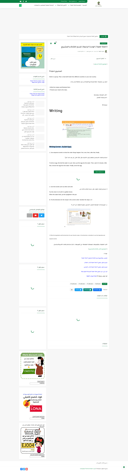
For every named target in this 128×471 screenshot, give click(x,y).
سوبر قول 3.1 (90, 283)
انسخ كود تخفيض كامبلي (38, 416)
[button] (97, 289)
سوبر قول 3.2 (82, 283)
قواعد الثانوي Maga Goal (38, 82)
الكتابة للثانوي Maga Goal (38, 95)
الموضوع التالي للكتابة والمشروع (97, 249)
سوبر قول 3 (103, 43)
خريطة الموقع (82, 1)
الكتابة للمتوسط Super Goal (37, 93)
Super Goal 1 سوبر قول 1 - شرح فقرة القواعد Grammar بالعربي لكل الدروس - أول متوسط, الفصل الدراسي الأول (27, 113)
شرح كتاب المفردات (101, 463)
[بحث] (20, 5)
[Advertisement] (64, 21)
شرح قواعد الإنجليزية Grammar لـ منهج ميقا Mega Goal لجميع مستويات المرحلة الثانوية (27, 105)
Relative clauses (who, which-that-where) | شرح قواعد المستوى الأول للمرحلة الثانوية (28, 130)
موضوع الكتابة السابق (100, 64)
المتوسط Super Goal (75, 5)
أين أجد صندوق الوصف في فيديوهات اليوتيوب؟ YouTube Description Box (28, 138)
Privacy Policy (64, 1)
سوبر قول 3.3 (74, 283)
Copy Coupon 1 (41, 381)
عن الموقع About (73, 1)
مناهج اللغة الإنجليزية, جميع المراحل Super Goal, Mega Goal (82, 36)
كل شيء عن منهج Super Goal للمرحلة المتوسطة (94, 271)
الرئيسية (85, 5)
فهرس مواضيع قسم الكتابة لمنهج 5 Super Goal (94, 258)
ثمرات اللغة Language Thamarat (88, 468)
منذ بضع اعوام (30, 101)
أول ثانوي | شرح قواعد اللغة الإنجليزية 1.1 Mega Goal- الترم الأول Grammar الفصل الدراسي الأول (27, 147)
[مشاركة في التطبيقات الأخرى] (72, 289)
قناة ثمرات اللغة (92, 276)
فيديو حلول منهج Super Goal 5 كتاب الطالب (95, 262)
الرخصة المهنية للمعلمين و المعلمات (44, 5)
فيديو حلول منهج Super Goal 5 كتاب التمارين (95, 267)
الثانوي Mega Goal (62, 5)
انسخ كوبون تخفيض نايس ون (37, 454)
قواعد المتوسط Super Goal (37, 81)
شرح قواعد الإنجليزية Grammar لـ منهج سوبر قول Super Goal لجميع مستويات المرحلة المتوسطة (27, 122)
